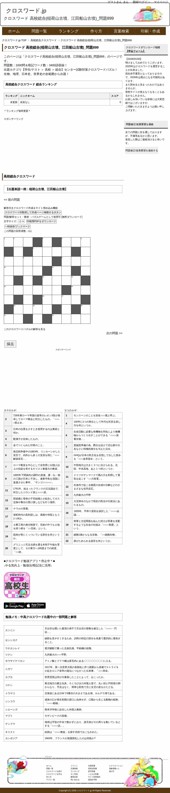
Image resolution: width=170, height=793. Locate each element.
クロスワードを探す (54, 771)
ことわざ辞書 (93, 774)
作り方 (96, 31)
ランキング (69, 31)
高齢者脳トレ (114, 768)
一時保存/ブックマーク (17, 226)
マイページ (161, 2)
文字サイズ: (10, 221)
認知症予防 (92, 780)
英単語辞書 (92, 768)
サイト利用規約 (94, 777)
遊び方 (111, 771)
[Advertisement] (63, 145)
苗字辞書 (91, 771)
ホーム (14, 31)
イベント (74, 766)
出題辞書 (91, 766)
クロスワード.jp (26, 10)
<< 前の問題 (12, 199)
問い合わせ (75, 780)
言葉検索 (121, 31)
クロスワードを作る (54, 774)
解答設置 (74, 777)
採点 (10, 344)
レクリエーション (116, 766)
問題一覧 (39, 31)
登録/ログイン (141, 2)
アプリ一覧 (50, 780)
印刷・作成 (150, 31)
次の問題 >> (114, 333)
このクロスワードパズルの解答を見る (24, 329)
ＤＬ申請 (74, 774)
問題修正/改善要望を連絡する (141, 150)
